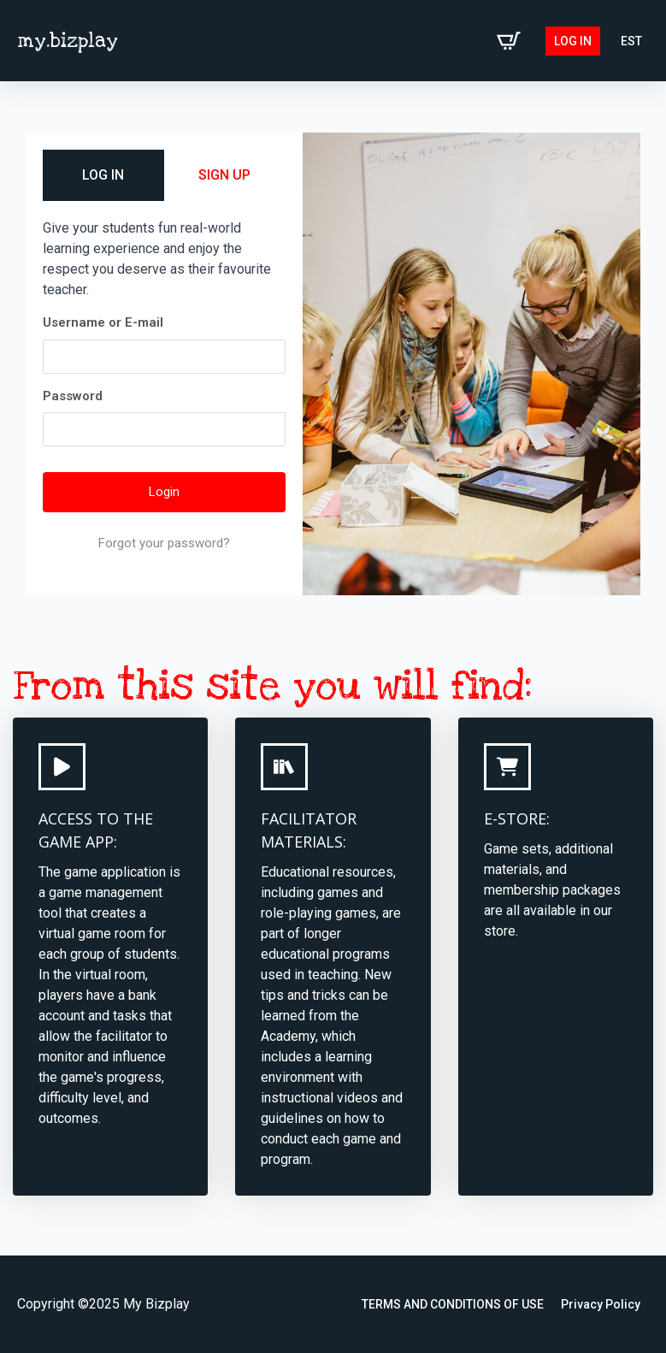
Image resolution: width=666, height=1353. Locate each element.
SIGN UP (224, 175)
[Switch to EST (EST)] (631, 41)
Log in (573, 41)
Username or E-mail (103, 322)
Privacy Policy (600, 1304)
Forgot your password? (164, 543)
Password (73, 396)
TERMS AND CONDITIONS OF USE (453, 1304)
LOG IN (103, 175)
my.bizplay (67, 41)
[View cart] (509, 41)
